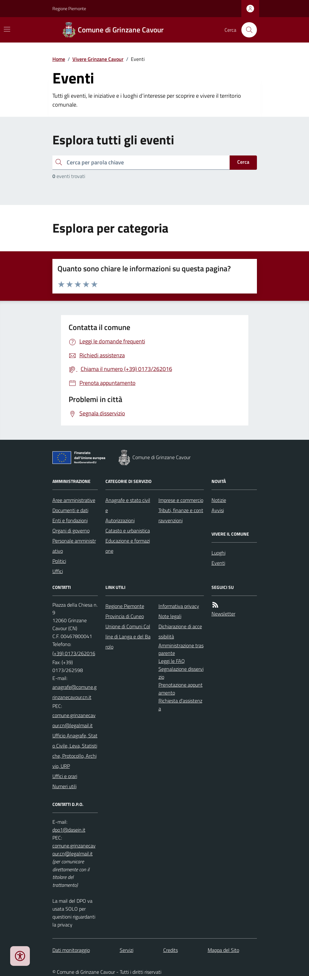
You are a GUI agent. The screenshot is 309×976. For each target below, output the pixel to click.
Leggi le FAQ (171, 661)
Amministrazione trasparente (181, 649)
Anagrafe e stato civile (127, 505)
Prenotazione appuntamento (180, 688)
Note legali (169, 616)
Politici (59, 561)
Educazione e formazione (127, 546)
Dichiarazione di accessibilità (180, 631)
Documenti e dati (70, 510)
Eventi (218, 563)
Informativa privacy (178, 606)
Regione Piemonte (69, 8)
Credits (170, 950)
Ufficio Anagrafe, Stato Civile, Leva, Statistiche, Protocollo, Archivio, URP (74, 751)
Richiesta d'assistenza (180, 704)
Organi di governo (71, 530)
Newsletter (223, 613)
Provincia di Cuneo (124, 616)
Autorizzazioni (120, 520)
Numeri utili (64, 786)
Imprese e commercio (180, 500)
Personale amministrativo (74, 546)
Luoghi (218, 553)
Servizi (126, 950)
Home (58, 59)
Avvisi (218, 510)
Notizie (219, 500)
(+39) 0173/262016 (73, 653)
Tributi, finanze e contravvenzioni (180, 515)
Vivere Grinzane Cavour (98, 59)
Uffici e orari (64, 776)
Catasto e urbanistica (127, 530)
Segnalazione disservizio (181, 673)
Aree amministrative (73, 500)
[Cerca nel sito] (246, 29)
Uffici (57, 571)
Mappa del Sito (223, 950)
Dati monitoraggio (71, 950)
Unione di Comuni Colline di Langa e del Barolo (128, 636)
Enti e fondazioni (70, 520)
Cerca (243, 162)
